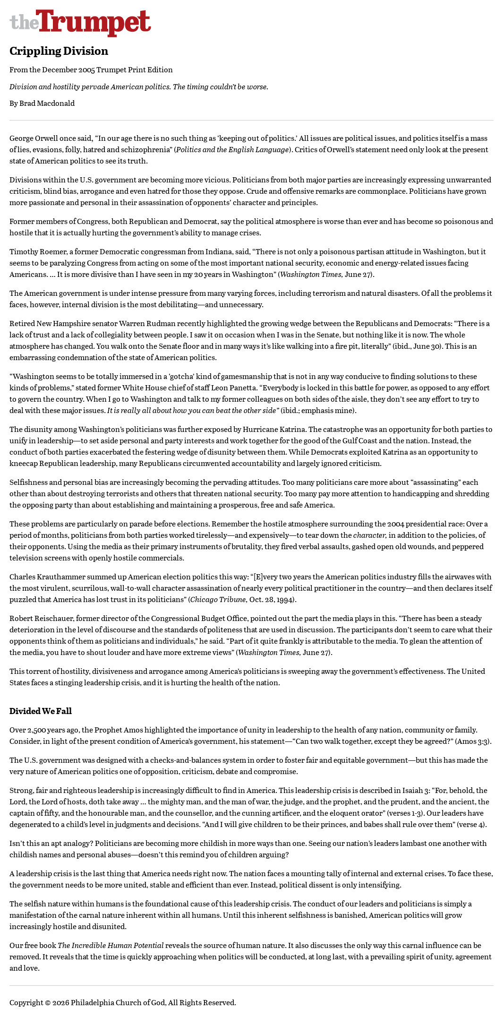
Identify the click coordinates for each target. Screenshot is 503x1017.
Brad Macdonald (47, 102)
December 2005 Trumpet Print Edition (107, 69)
